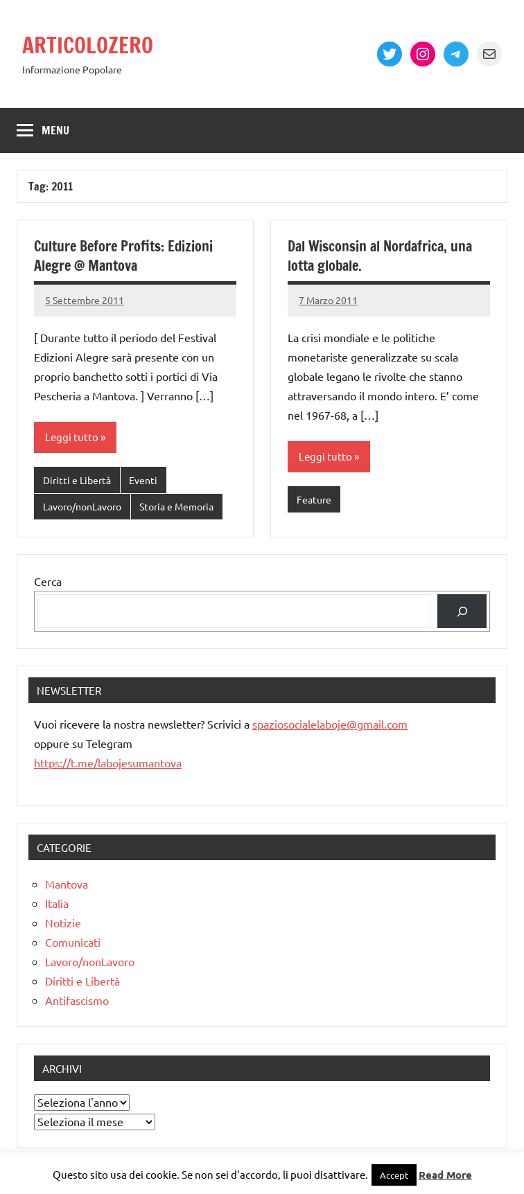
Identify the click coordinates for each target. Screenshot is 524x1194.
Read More (445, 1175)
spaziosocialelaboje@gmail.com (330, 724)
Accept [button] (394, 1175)
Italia (57, 903)
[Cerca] (462, 611)
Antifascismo (77, 1000)
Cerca (48, 581)
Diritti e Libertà (77, 480)
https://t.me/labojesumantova (108, 762)
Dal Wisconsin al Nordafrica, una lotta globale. (380, 256)
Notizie (63, 922)
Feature (314, 499)
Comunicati (73, 942)
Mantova (66, 884)
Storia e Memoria (176, 506)
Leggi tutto (71, 436)
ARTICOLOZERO (89, 45)
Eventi (143, 480)
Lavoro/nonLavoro (82, 506)
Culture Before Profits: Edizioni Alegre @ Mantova (123, 256)
